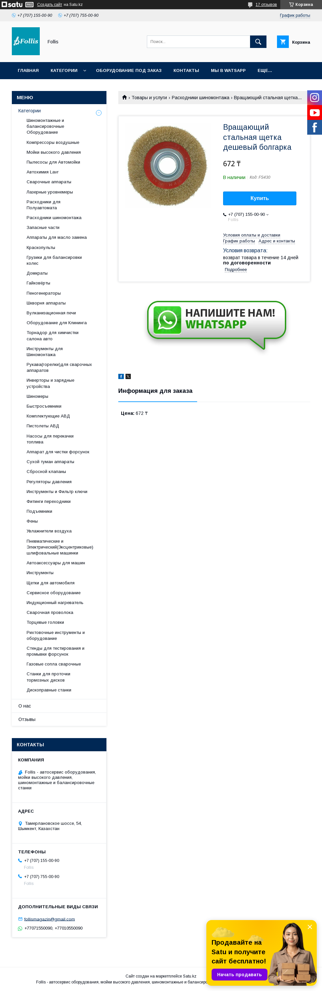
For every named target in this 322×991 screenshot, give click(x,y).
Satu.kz (189, 976)
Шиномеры (37, 396)
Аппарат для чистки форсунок (58, 451)
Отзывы (26, 719)
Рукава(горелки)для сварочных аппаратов (59, 367)
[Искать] (258, 41)
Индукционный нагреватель (55, 602)
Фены (32, 521)
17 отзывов (266, 4)
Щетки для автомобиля (51, 582)
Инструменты (40, 572)
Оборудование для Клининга (57, 322)
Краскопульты (41, 247)
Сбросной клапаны (46, 471)
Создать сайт (49, 4)
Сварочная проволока (50, 612)
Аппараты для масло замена (57, 237)
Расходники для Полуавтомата (43, 204)
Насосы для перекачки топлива (50, 439)
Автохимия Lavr (42, 171)
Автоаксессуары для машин (56, 562)
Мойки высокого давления (54, 152)
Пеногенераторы (44, 293)
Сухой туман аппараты (50, 461)
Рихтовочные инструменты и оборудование (56, 635)
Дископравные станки (49, 689)
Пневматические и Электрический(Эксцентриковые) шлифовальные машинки (60, 547)
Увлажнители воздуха (49, 531)
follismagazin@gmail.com (49, 918)
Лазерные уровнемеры (50, 192)
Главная (28, 70)
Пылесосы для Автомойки (53, 162)
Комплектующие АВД (48, 416)
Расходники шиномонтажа (200, 97)
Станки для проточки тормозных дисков (48, 676)
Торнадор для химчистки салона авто (53, 335)
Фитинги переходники (49, 501)
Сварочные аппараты (49, 181)
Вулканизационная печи (51, 312)
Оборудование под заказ (129, 70)
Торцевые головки (45, 622)
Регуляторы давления (49, 481)
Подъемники (39, 511)
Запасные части (43, 227)
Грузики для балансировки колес (54, 260)
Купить (260, 198)
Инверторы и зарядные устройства (50, 383)
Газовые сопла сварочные (54, 664)
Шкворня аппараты (46, 303)
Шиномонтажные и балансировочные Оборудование (45, 126)
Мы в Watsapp (228, 70)
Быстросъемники (44, 406)
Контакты (186, 70)
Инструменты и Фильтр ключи (57, 491)
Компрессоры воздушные (53, 142)
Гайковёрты (38, 283)
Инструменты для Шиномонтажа (45, 351)
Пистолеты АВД (43, 425)
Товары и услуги (149, 97)
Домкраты (37, 273)
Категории (64, 70)
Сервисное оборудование (53, 592)
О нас (24, 706)
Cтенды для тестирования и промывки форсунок (55, 651)
